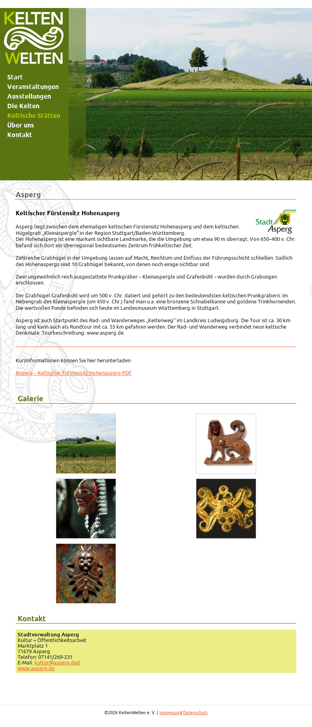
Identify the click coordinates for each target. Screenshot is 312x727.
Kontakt (19, 134)
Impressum (170, 712)
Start (15, 77)
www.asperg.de (36, 668)
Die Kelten (23, 105)
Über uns (20, 125)
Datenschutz (195, 712)
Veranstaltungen (33, 86)
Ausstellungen (29, 96)
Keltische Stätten (33, 115)
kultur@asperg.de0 (57, 662)
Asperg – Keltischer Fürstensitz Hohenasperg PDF (74, 373)
